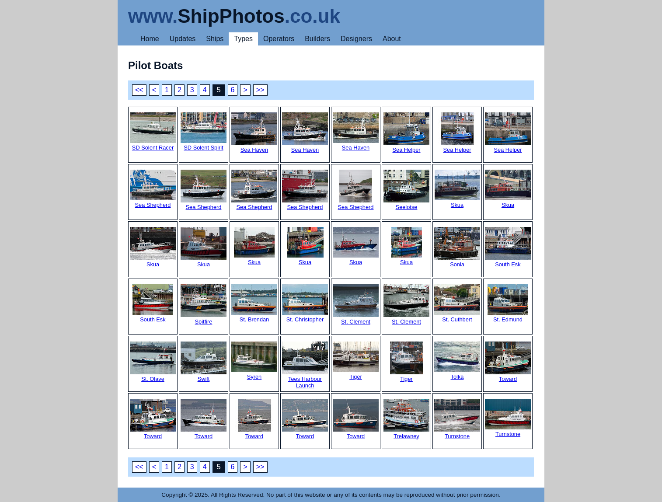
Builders (317, 38)
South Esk (508, 247)
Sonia (457, 247)
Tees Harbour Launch (305, 365)
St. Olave (153, 362)
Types (243, 38)
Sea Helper (406, 132)
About (392, 38)
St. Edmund (508, 303)
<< (139, 90)
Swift (203, 362)
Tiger (356, 361)
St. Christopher (305, 303)
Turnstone (457, 419)
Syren (254, 361)
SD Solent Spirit (203, 131)
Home (149, 38)
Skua (457, 189)
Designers (356, 38)
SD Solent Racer (153, 131)
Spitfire (203, 304)
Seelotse (406, 190)
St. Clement (356, 304)
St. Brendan (254, 303)
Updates (183, 38)
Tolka (457, 361)
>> (260, 90)
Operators (278, 38)
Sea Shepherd (153, 189)
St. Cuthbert (457, 303)
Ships (214, 38)
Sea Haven (254, 132)
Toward (508, 362)
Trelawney (406, 419)
